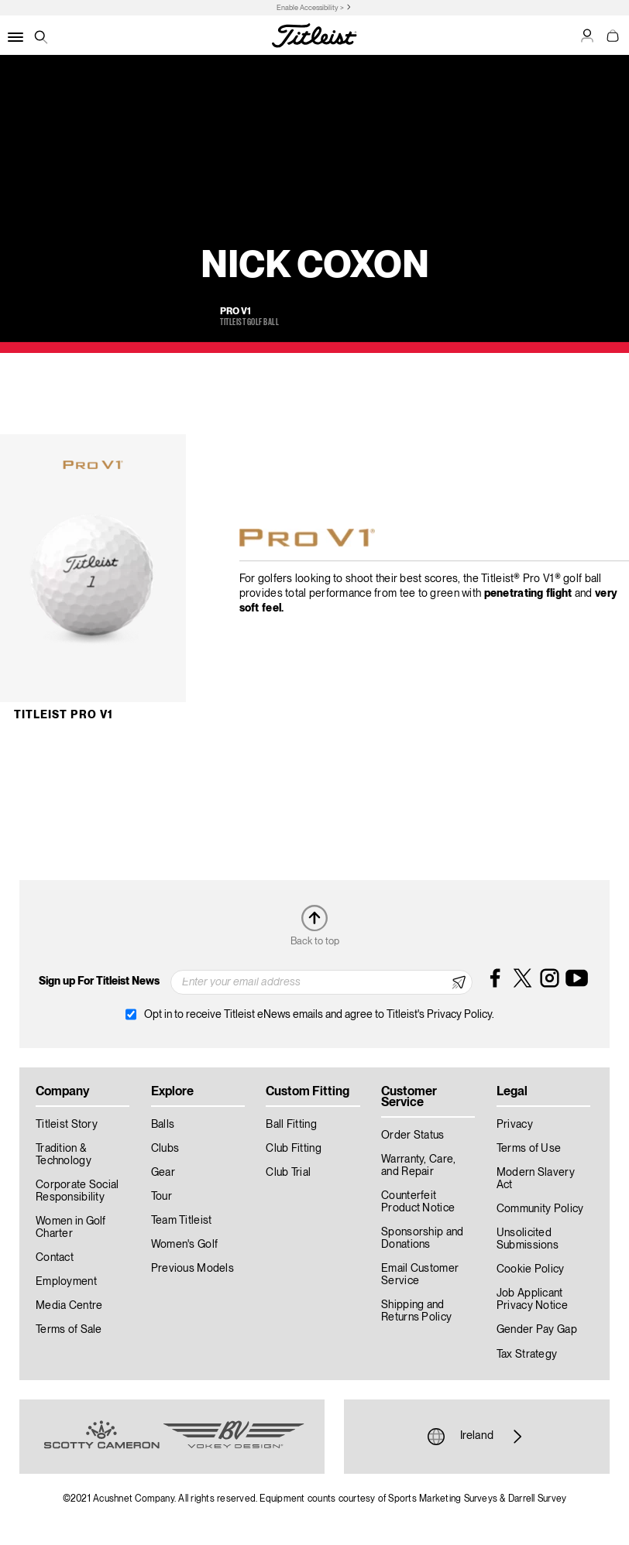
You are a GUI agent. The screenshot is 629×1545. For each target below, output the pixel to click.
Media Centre (69, 1305)
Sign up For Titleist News (99, 981)
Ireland (477, 1436)
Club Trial (288, 1172)
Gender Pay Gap (537, 1329)
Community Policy (540, 1209)
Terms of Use (529, 1148)
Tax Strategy (527, 1354)
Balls (162, 1124)
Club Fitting (293, 1148)
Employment (66, 1281)
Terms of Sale (69, 1329)
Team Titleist (181, 1220)
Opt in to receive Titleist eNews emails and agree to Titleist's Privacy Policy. (319, 1014)
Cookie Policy (531, 1269)
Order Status (412, 1135)
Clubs (165, 1148)
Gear (163, 1172)
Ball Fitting (291, 1124)
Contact (55, 1257)
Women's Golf (184, 1244)
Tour (161, 1196)
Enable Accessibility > (310, 8)
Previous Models (192, 1268)
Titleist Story (67, 1124)
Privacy (515, 1124)
